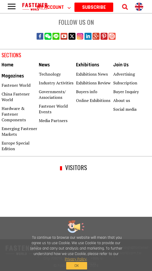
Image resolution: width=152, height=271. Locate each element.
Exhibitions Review (93, 83)
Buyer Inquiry (126, 91)
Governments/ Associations (52, 94)
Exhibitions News (92, 74)
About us (121, 100)
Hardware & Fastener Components (14, 114)
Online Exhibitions (93, 100)
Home (7, 65)
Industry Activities (56, 83)
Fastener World (16, 85)
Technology (50, 74)
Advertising (124, 74)
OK (76, 265)
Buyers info (86, 91)
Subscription (125, 83)
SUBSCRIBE (94, 7)
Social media (124, 109)
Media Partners (53, 120)
